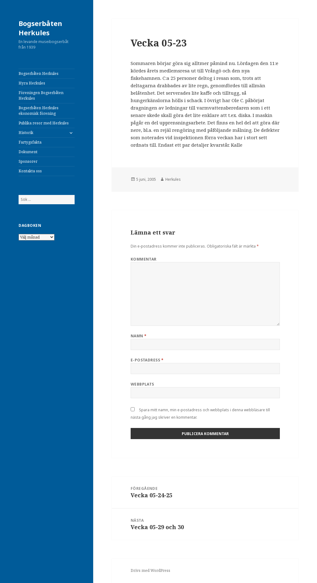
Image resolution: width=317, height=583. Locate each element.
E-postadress (147, 360)
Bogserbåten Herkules (40, 28)
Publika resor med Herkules (44, 123)
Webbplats (142, 384)
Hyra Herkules (32, 83)
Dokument (28, 151)
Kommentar (144, 259)
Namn (139, 336)
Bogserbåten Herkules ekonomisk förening (39, 110)
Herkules (173, 179)
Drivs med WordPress (150, 570)
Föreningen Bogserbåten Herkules (41, 95)
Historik (26, 132)
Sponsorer (28, 161)
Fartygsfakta (30, 142)
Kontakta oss (30, 171)
